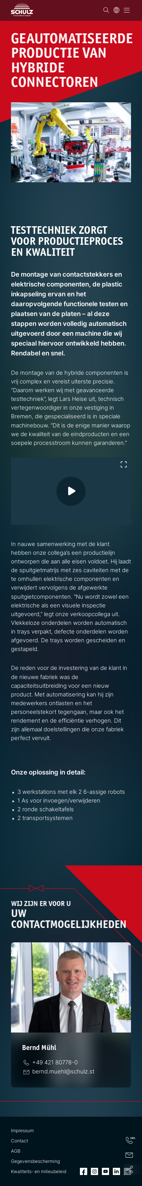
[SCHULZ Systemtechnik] (22, 10)
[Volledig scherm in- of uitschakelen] (123, 464)
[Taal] (116, 10)
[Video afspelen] (78, 498)
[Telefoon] (55, 1062)
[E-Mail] (63, 1071)
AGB (15, 1151)
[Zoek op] (106, 10)
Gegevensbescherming (35, 1161)
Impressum (22, 1130)
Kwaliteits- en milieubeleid (38, 1171)
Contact (19, 1141)
